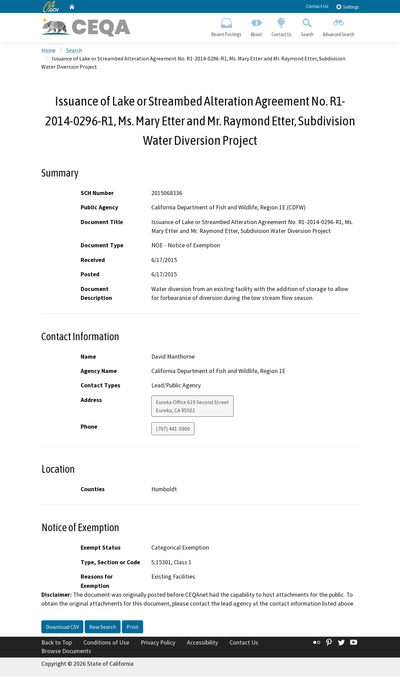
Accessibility (202, 643)
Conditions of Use (106, 643)
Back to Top (56, 643)
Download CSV (62, 627)
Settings (347, 6)
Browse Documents (66, 651)
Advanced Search (338, 26)
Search (307, 26)
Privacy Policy (158, 643)
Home (48, 50)
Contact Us (317, 6)
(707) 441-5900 (173, 429)
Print (132, 627)
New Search (102, 627)
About (256, 26)
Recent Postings (226, 26)
